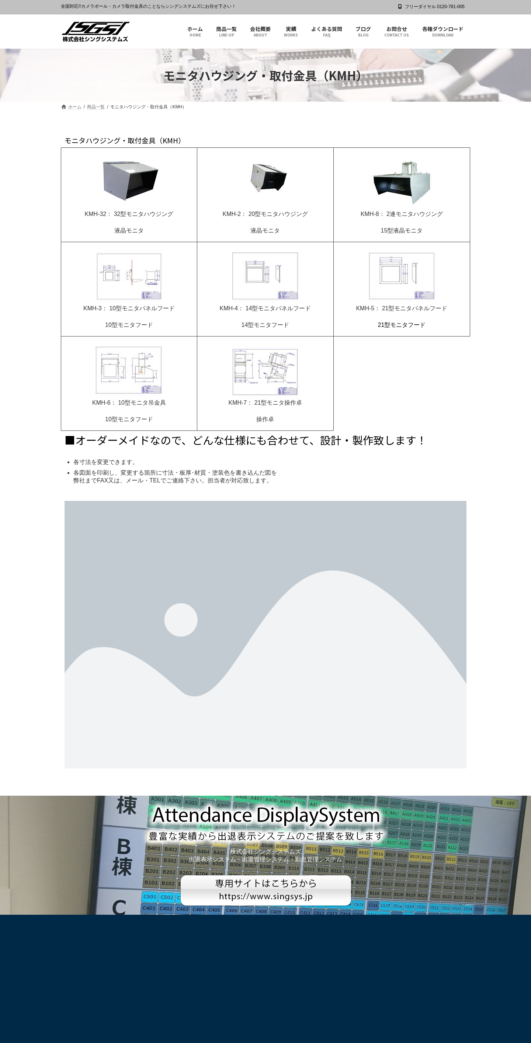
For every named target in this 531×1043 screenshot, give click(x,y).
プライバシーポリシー (89, 921)
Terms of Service (330, 1029)
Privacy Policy (290, 1029)
